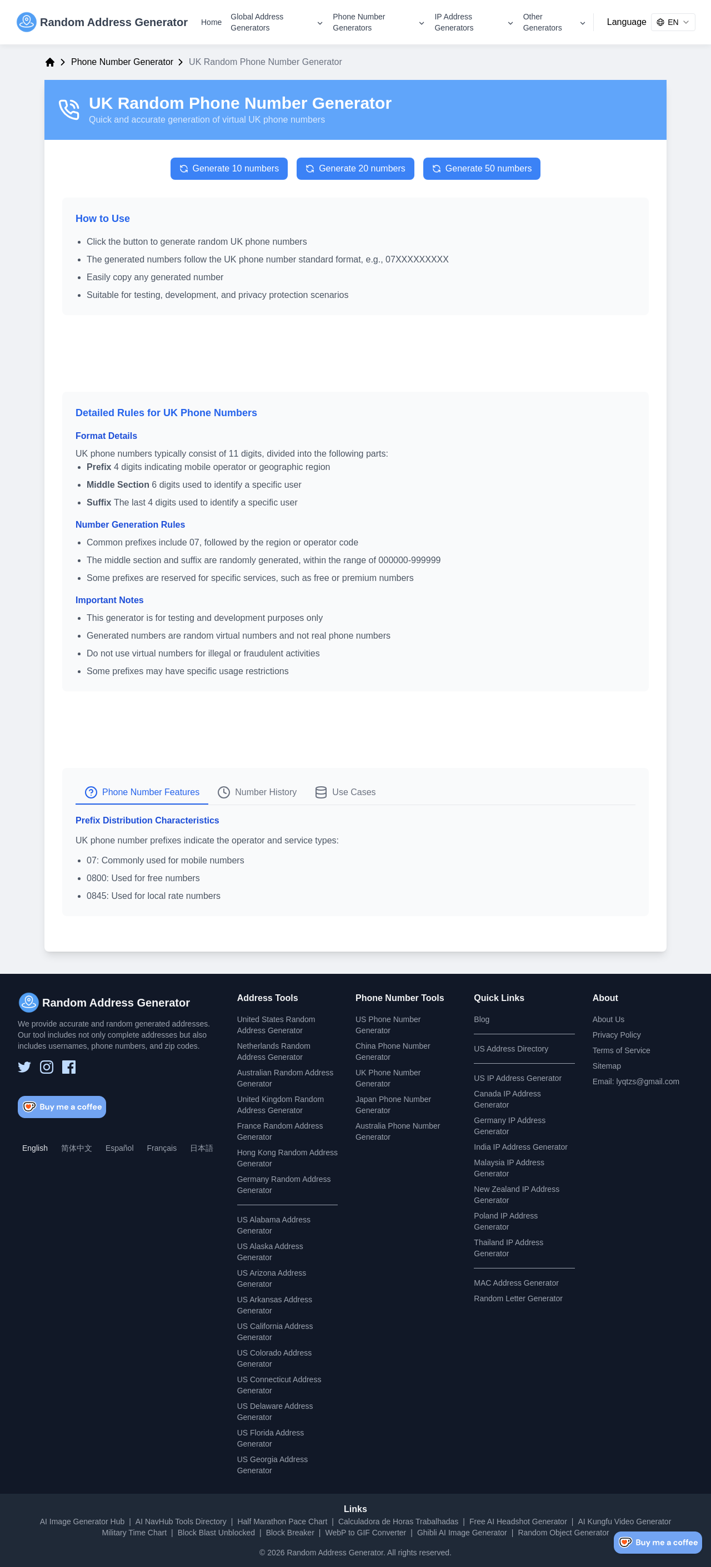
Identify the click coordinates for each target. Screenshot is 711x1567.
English (35, 1148)
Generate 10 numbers (229, 168)
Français (162, 1148)
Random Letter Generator (518, 1298)
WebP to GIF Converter (365, 1532)
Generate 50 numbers (482, 168)
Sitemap (607, 1065)
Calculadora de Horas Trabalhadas (398, 1521)
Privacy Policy (617, 1034)
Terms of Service (621, 1050)
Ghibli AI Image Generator (462, 1532)
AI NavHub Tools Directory (181, 1521)
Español (120, 1148)
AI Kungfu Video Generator (624, 1521)
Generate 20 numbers (355, 168)
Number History (257, 792)
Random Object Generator (563, 1532)
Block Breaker (290, 1532)
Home (211, 22)
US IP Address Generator (518, 1078)
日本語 (201, 1148)
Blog (481, 1019)
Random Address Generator (335, 1552)
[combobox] (673, 22)
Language (627, 22)
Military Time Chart (134, 1532)
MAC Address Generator (516, 1282)
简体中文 (76, 1148)
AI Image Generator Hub (82, 1521)
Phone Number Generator (122, 62)
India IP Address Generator (521, 1147)
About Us (609, 1019)
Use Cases (344, 792)
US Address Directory (511, 1048)
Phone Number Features (141, 792)
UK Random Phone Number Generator (240, 103)
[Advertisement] (355, 358)
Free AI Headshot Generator (518, 1521)
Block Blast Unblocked (216, 1532)
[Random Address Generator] (102, 22)
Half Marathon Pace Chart (282, 1521)
